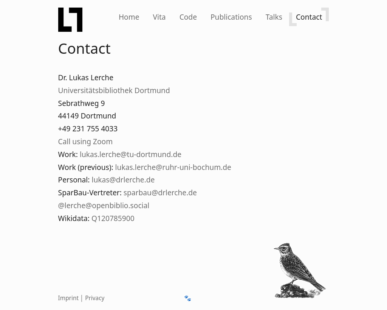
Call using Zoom (85, 141)
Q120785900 (113, 218)
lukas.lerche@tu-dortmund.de (130, 154)
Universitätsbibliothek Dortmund (114, 90)
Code (188, 17)
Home (129, 17)
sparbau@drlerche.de (160, 192)
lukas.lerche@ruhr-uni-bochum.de (173, 167)
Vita (159, 17)
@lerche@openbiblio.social (104, 205)
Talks (274, 17)
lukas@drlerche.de (123, 179)
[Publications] (231, 17)
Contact (309, 17)
